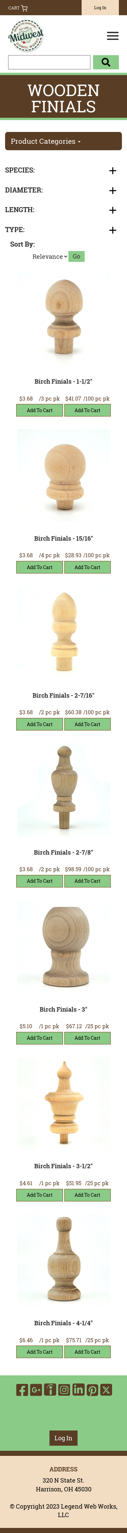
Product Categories (46, 141)
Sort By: (22, 244)
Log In (100, 7)
